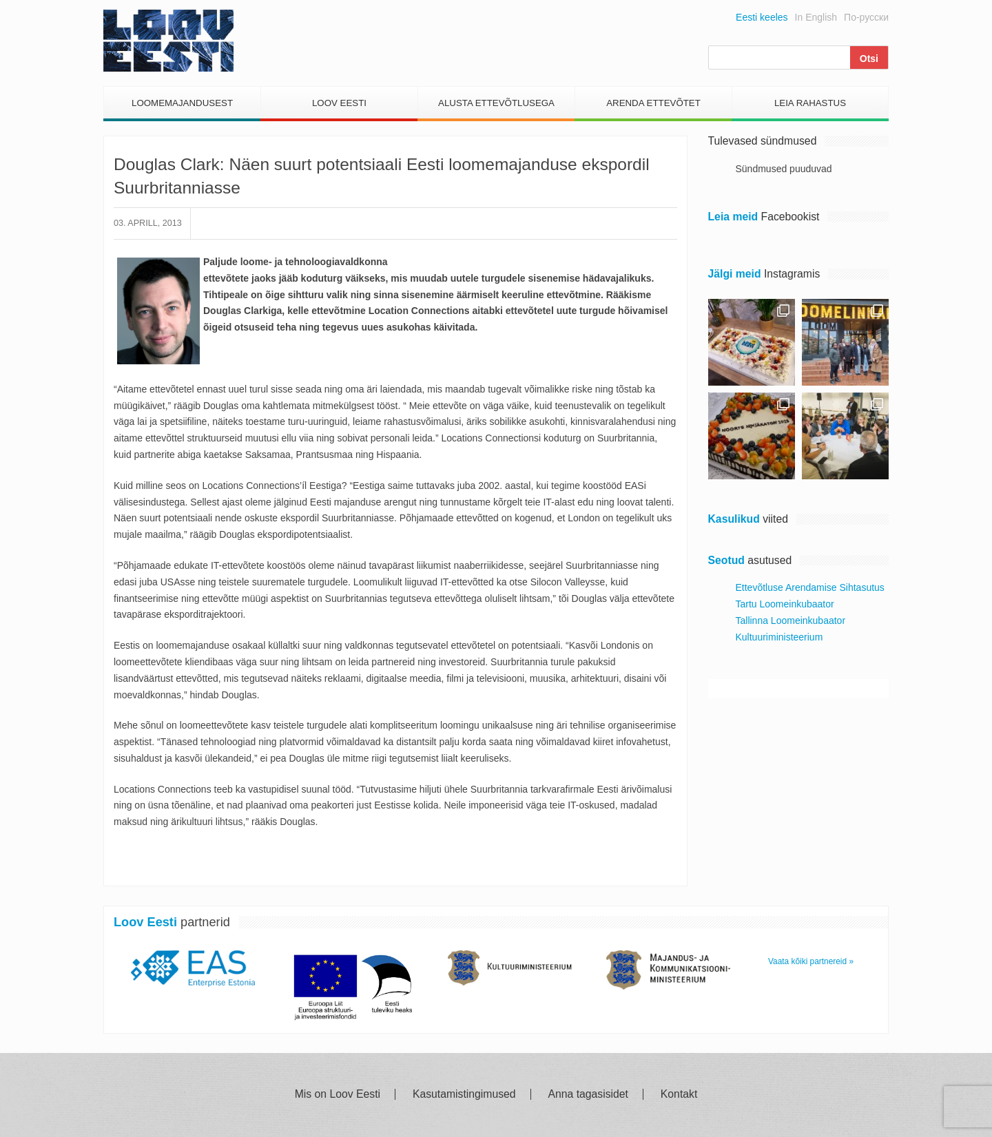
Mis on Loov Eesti (337, 1094)
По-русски (866, 17)
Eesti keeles (761, 17)
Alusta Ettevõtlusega (496, 103)
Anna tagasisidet (588, 1094)
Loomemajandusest (182, 103)
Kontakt (679, 1094)
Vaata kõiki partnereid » (811, 961)
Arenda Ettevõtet (653, 103)
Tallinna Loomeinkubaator (791, 620)
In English (816, 17)
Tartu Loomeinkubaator (785, 603)
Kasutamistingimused (464, 1094)
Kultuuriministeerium (779, 637)
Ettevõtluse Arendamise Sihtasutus (810, 587)
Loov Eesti (339, 103)
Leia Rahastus (810, 103)
